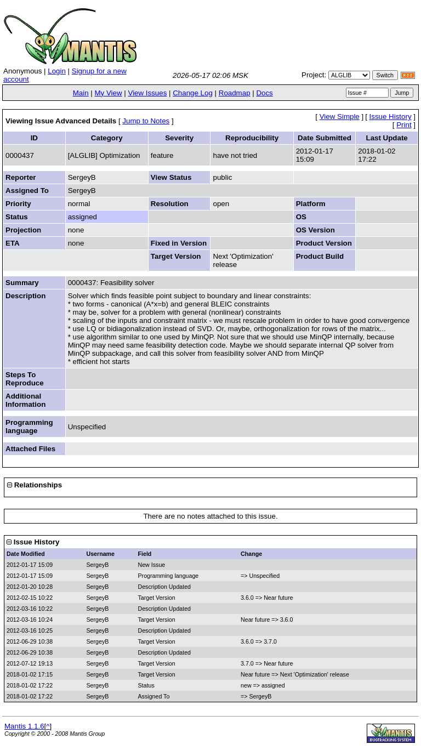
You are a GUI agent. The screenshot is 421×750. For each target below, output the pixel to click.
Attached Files (30, 449)
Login (57, 71)
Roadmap (235, 93)
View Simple (340, 116)
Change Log (193, 93)
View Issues (147, 93)
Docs (264, 93)
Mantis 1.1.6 (24, 726)
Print (403, 125)
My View (108, 93)
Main (81, 93)
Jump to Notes (145, 121)
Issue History (390, 116)
